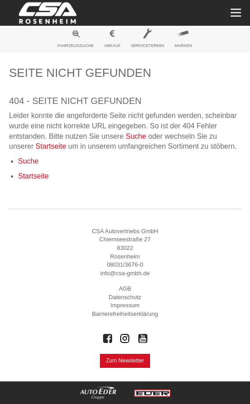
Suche (136, 136)
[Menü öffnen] (235, 13)
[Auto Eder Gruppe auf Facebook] (107, 338)
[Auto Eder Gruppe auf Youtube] (142, 338)
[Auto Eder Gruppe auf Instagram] (125, 338)
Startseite (51, 146)
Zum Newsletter (125, 360)
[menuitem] (76, 40)
